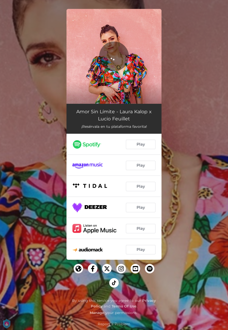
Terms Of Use (124, 306)
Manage (97, 312)
